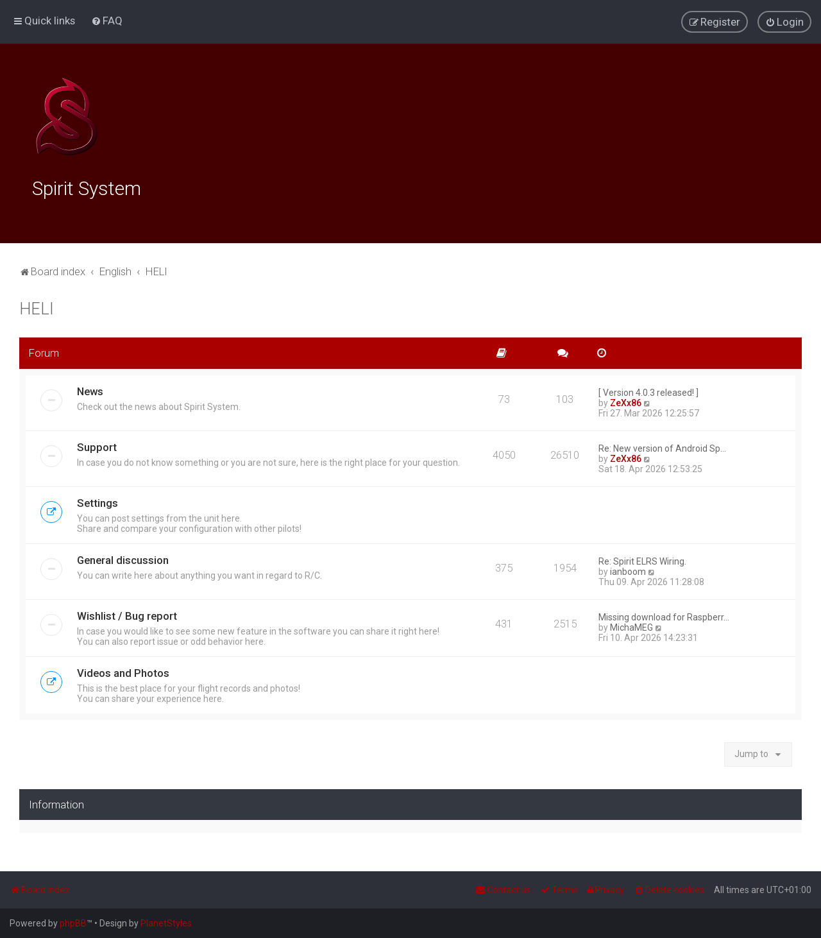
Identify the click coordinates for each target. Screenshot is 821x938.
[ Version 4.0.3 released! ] (648, 391)
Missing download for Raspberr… (663, 615)
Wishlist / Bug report (127, 614)
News (90, 389)
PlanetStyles (166, 923)
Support (97, 445)
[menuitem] (107, 20)
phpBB (73, 923)
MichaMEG (631, 625)
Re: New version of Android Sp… (662, 446)
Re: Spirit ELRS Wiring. (642, 559)
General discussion (123, 558)
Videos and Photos (123, 671)
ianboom (628, 570)
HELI (36, 307)
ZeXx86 (625, 401)
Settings (97, 501)
